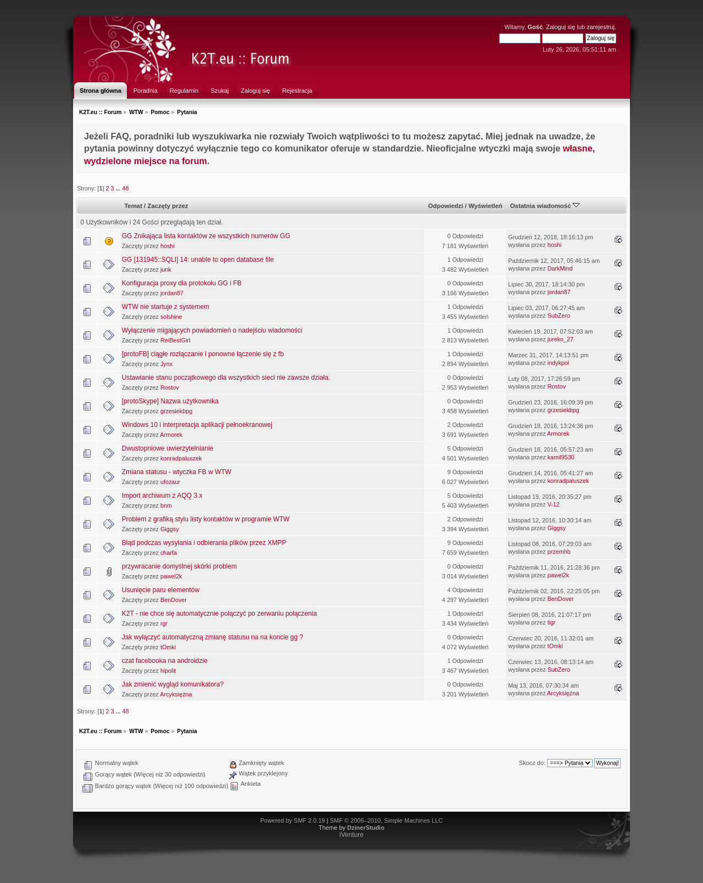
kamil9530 (561, 457)
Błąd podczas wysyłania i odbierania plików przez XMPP (204, 543)
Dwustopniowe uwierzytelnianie (168, 448)
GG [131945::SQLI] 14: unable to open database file (198, 259)
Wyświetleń (485, 206)
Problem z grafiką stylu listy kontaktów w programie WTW (205, 519)
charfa (168, 552)
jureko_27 (560, 339)
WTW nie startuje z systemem (165, 307)
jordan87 (171, 293)
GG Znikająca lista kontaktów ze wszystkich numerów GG (206, 236)
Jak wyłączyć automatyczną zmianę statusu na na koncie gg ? (212, 637)
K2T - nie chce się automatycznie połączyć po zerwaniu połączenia (219, 613)
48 (125, 188)
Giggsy (169, 529)
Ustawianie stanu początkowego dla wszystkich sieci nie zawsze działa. (226, 377)
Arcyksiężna (176, 694)
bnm (166, 505)
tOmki (168, 647)
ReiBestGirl (175, 340)
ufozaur (170, 482)
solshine (171, 316)
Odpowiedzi (445, 206)
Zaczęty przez (167, 206)
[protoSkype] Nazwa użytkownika (170, 401)
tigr (552, 622)
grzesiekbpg (176, 411)
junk (165, 269)
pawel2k (171, 576)
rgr (164, 623)
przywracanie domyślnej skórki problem (179, 566)
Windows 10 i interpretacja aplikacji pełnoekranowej (197, 425)
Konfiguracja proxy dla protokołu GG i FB (182, 283)
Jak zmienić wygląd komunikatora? (173, 684)
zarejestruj (601, 27)
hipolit (168, 670)
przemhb (559, 551)
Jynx (166, 364)
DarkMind (560, 268)
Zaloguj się (560, 27)
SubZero (559, 315)
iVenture (351, 835)
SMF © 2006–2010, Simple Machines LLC (386, 820)
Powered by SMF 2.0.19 (292, 820)
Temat (133, 206)
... (118, 188)
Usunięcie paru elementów (160, 590)
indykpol (559, 362)
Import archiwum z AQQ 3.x (162, 495)
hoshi (167, 246)
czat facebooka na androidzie (165, 661)
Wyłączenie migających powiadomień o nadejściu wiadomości (212, 330)
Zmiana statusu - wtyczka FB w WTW (176, 472)
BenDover (173, 600)
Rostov (169, 387)
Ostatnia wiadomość (544, 206)
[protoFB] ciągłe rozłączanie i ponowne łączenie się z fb (203, 354)
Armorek (171, 434)
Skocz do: (532, 763)
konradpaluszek (181, 458)
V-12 (554, 504)
